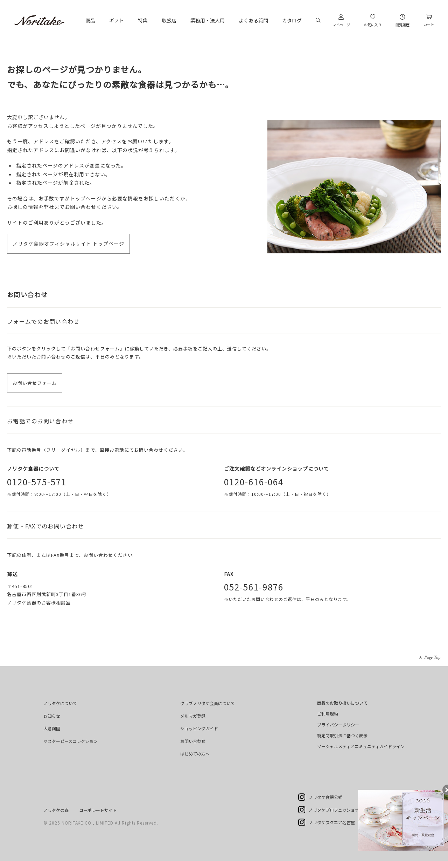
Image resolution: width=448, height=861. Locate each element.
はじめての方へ (195, 754)
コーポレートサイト (98, 810)
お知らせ (51, 716)
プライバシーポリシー (338, 724)
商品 (90, 20)
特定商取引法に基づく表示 (342, 735)
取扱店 (169, 20)
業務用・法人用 (207, 20)
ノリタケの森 (56, 810)
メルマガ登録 (192, 716)
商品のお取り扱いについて (342, 703)
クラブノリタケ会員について (207, 703)
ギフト (116, 20)
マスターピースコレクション (70, 741)
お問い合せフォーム (35, 383)
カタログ (292, 20)
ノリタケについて (60, 703)
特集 (143, 20)
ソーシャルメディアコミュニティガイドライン (361, 746)
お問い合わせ (192, 741)
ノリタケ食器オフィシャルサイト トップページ (68, 243)
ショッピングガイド (199, 728)
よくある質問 (253, 20)
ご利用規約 (327, 714)
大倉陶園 (51, 728)
